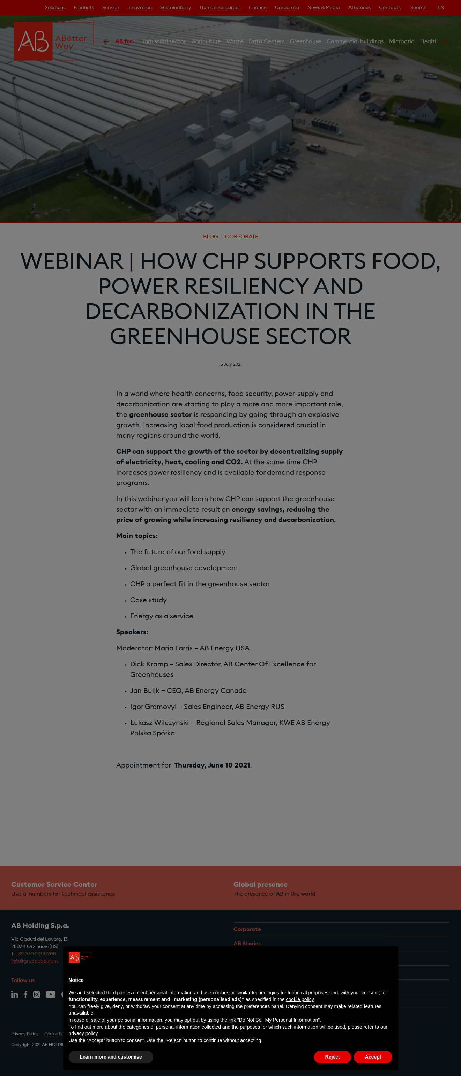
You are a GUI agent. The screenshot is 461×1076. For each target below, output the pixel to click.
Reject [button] (332, 1057)
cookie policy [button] (299, 999)
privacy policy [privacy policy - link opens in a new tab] (83, 1033)
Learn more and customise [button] (111, 1057)
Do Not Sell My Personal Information (278, 1020)
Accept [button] (373, 1057)
